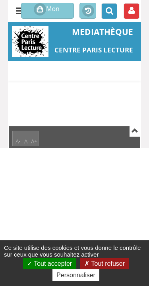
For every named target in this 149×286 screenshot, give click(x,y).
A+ (34, 141)
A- (18, 141)
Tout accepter (49, 263)
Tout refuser (104, 263)
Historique (88, 11)
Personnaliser (75, 275)
